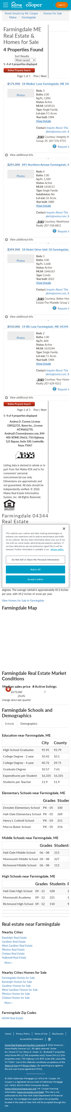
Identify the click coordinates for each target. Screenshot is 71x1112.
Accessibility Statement (31, 1039)
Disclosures (57, 1033)
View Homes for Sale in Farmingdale (23, 600)
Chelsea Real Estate (13, 953)
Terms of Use (40, 1033)
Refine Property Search (19, 70)
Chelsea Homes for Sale (16, 997)
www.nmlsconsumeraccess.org (20, 1088)
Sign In (61, 4)
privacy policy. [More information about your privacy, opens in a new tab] (57, 549)
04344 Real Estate (12, 1018)
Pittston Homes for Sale (16, 993)
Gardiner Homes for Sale (16, 985)
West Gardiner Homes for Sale (19, 989)
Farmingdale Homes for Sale (18, 977)
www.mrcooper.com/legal (30, 1092)
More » (8, 962)
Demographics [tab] (28, 723)
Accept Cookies (36, 579)
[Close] (64, 528)
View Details (43, 121)
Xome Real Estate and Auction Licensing (25, 1045)
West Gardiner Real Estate (17, 945)
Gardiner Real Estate (14, 941)
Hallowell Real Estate (14, 957)
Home (8, 1033)
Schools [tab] (9, 723)
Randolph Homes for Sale (17, 981)
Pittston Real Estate (13, 949)
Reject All (35, 569)
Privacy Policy (23, 1033)
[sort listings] (25, 60)
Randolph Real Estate (14, 937)
